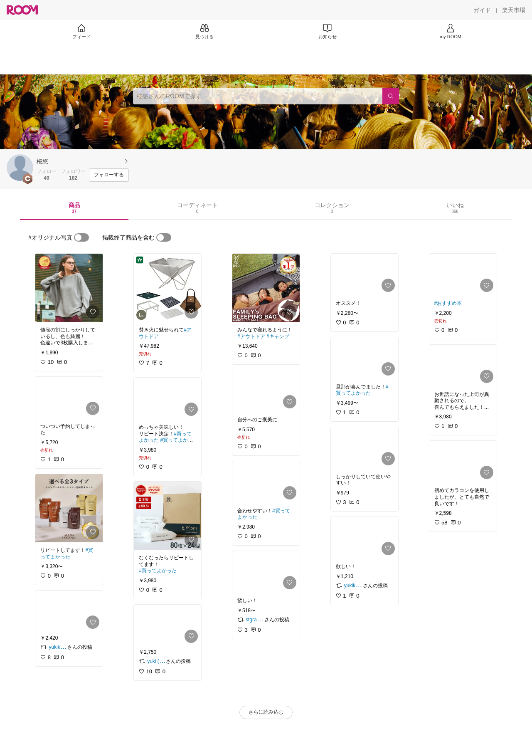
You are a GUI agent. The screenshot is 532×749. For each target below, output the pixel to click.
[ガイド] (482, 10)
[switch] (81, 237)
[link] (69, 288)
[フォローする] (109, 175)
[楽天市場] (513, 10)
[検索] (390, 96)
